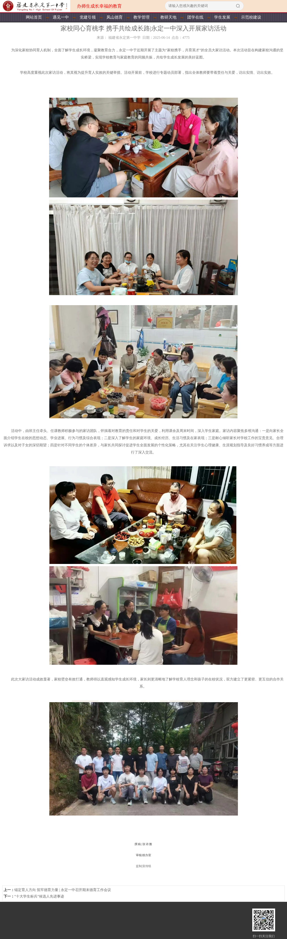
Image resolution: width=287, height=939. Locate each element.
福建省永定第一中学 (124, 37)
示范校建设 (251, 17)
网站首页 (34, 17)
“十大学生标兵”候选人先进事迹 (39, 896)
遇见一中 (61, 17)
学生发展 (222, 17)
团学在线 (195, 17)
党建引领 (88, 17)
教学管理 (141, 17)
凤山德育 (115, 17)
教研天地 (168, 17)
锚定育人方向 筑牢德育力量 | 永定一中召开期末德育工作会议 (62, 890)
